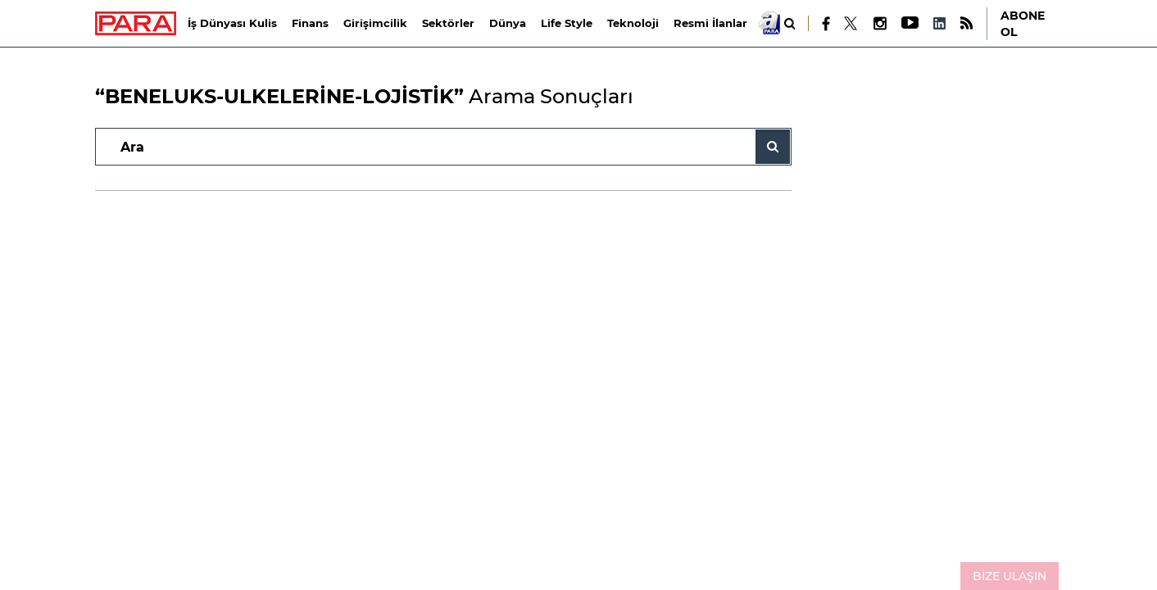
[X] (851, 23)
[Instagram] (879, 23)
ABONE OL (1022, 23)
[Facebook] (826, 23)
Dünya (507, 23)
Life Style (566, 23)
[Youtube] (909, 23)
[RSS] (966, 23)
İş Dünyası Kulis (232, 23)
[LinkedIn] (939, 23)
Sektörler (448, 23)
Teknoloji (633, 23)
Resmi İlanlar (710, 23)
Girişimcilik (375, 23)
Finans (310, 23)
